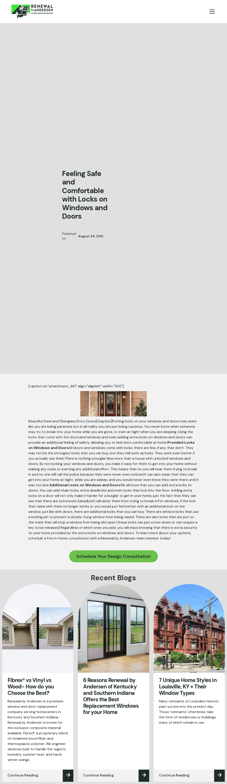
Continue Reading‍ (23, 775)
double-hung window (87, 517)
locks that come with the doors (54, 437)
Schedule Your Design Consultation (113, 556)
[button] (211, 11)
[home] (32, 11)
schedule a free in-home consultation (58, 538)
